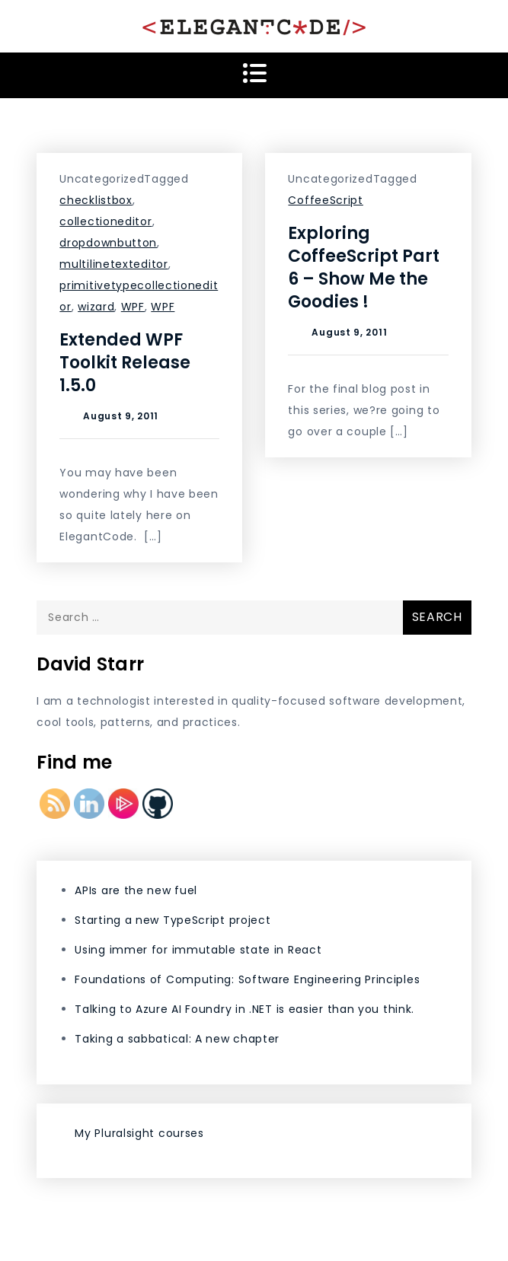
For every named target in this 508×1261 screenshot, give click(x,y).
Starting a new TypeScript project (172, 920)
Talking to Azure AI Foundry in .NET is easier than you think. (244, 1009)
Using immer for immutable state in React (198, 949)
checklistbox (95, 200)
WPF (133, 306)
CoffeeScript (325, 200)
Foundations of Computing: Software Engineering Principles (247, 979)
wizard (96, 306)
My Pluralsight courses (139, 1133)
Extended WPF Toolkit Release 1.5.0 (124, 362)
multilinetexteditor (113, 264)
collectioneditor (105, 221)
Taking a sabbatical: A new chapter (177, 1038)
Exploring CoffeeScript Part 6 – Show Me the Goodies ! (363, 267)
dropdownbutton (108, 242)
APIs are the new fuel (136, 890)
